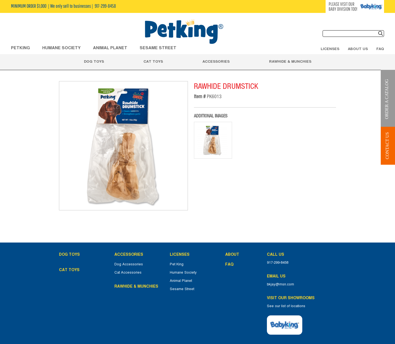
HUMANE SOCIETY (61, 48)
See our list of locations (286, 306)
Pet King (177, 264)
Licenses (330, 48)
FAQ (380, 48)
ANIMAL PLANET (110, 48)
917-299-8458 (277, 262)
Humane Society (183, 272)
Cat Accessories (128, 272)
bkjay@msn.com (280, 284)
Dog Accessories (128, 264)
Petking (20, 48)
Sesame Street (158, 48)
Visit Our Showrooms (292, 298)
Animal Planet (181, 281)
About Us (358, 48)
